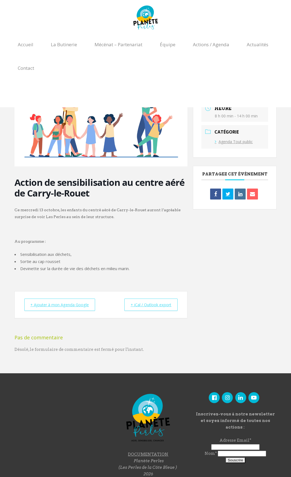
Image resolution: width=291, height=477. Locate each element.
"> (57, 421)
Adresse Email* (235, 440)
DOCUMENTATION (148, 454)
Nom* (211, 453)
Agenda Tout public (234, 141)
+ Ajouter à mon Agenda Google (62, 304)
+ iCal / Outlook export (148, 304)
